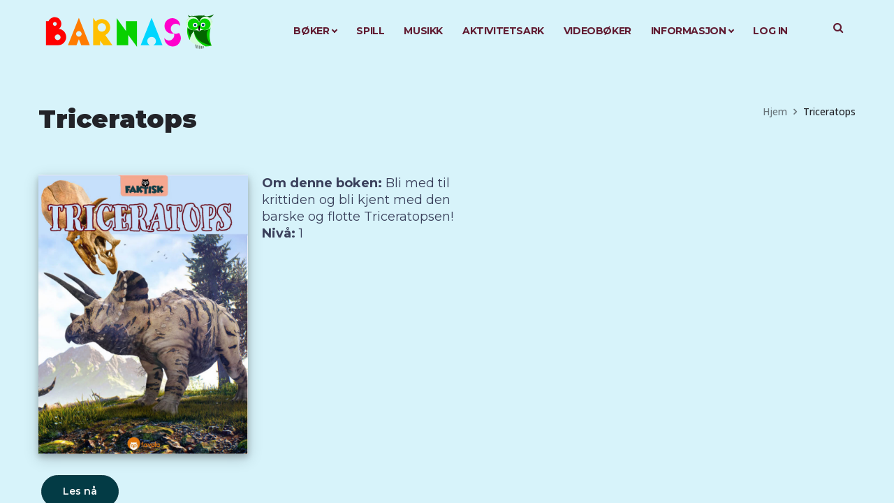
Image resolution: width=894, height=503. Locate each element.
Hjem (775, 111)
